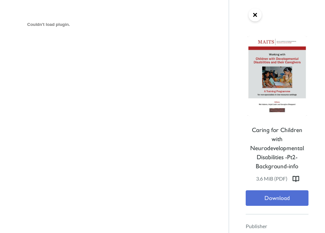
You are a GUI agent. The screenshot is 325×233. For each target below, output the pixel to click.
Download (277, 198)
